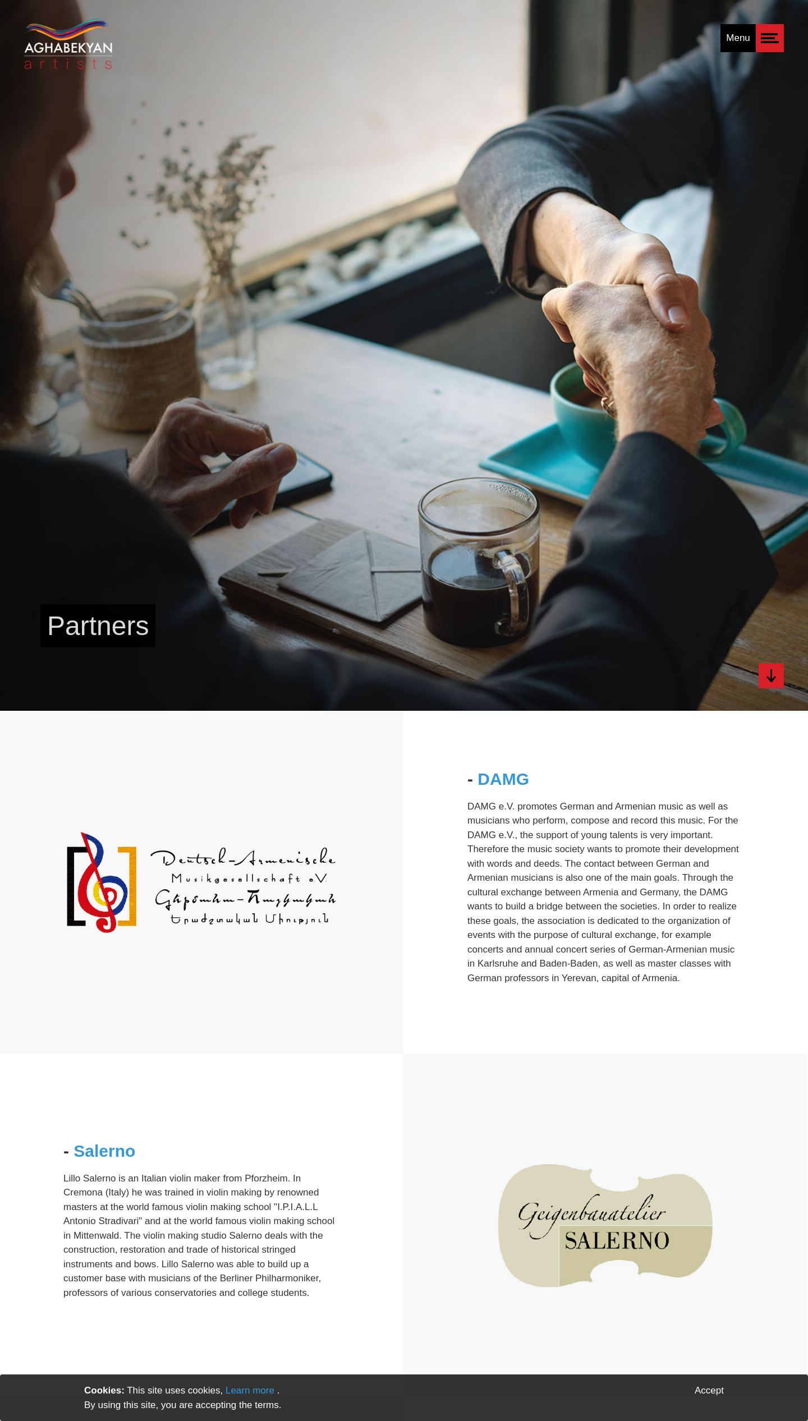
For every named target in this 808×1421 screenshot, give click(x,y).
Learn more (251, 1390)
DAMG (503, 779)
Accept (709, 1390)
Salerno (104, 1151)
